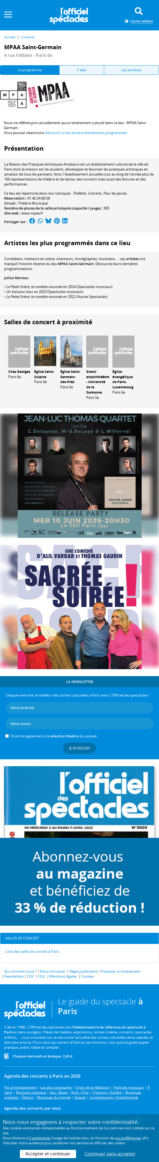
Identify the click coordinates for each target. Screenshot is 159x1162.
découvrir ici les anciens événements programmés (86, 132)
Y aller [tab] (82, 69)
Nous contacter (52, 971)
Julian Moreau (16, 277)
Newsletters (14, 976)
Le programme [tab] (30, 69)
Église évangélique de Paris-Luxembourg (122, 379)
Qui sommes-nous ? (20, 971)
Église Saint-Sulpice (44, 374)
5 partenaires (40, 1137)
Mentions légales (63, 976)
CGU (41, 976)
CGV (30, 976)
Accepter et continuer (48, 1154)
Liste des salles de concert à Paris (32, 951)
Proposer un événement (121, 971)
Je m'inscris (79, 748)
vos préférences (128, 1137)
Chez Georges (19, 371)
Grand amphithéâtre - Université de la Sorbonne (97, 382)
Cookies (87, 976)
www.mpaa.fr (32, 213)
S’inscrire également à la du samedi (53, 736)
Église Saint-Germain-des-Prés (70, 376)
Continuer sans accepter (110, 1154)
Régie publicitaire (83, 971)
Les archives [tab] (131, 69)
